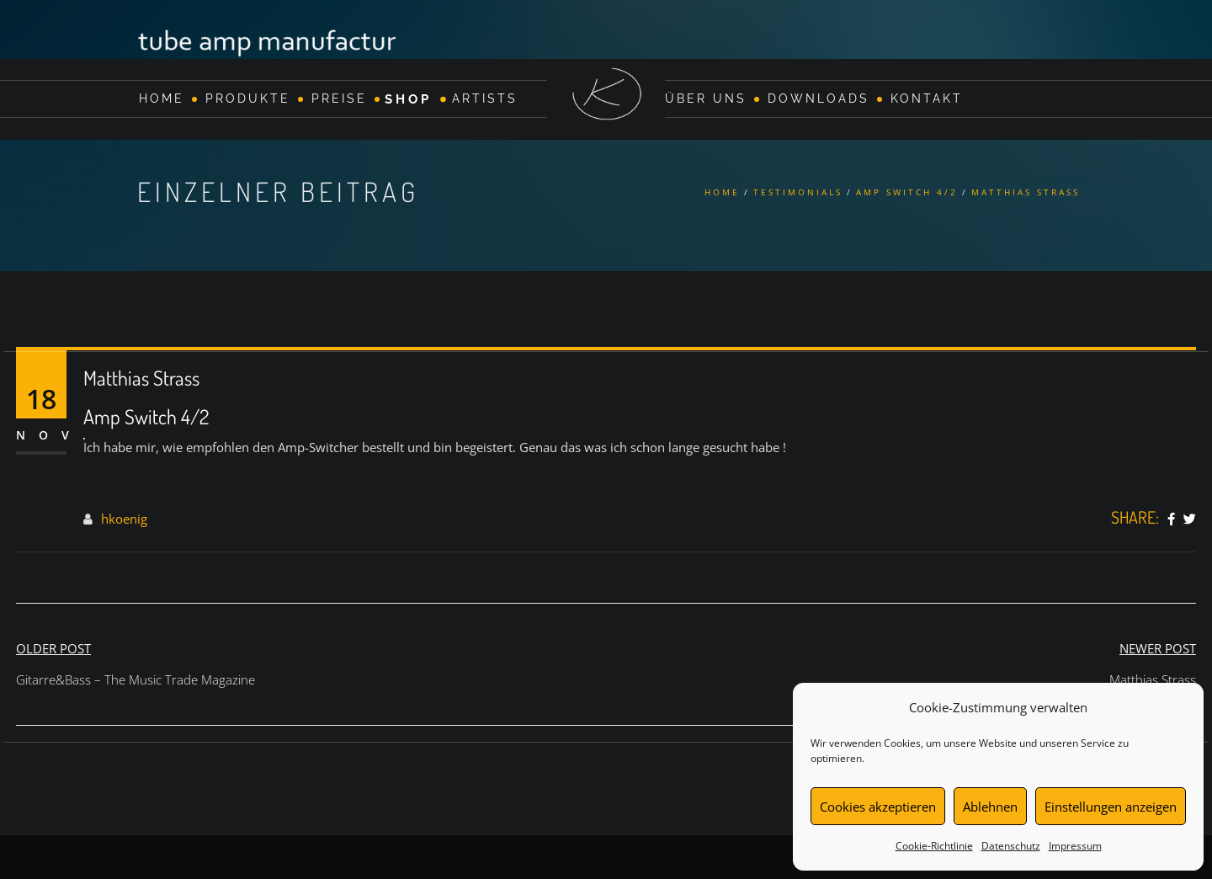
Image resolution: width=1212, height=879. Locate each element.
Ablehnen (990, 806)
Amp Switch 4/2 (907, 192)
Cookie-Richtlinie (934, 846)
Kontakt (926, 98)
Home (161, 98)
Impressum (1075, 846)
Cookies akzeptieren (878, 806)
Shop (408, 98)
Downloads (818, 98)
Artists (485, 98)
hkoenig (124, 518)
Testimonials (798, 192)
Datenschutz (1010, 846)
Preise (339, 98)
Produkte (247, 98)
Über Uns (706, 98)
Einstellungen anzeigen (1111, 806)
